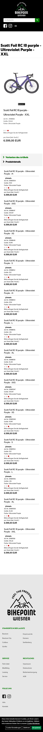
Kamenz (26, 638)
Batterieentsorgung (30, 672)
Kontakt (5, 707)
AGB (24, 676)
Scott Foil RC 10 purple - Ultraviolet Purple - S (19, 262)
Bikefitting (5, 668)
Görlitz (4, 647)
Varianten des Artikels (15, 157)
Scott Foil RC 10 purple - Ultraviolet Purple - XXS (19, 202)
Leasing (5, 672)
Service (4, 676)
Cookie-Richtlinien (33, 724)
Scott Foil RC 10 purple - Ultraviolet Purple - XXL (21, 50)
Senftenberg (27, 642)
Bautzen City (6, 638)
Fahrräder (6, 664)
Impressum (27, 664)
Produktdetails (12, 162)
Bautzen (5, 634)
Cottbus (5, 642)
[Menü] (15, 26)
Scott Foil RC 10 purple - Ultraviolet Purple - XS (19, 232)
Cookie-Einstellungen (13, 728)
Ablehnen (26, 728)
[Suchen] (37, 20)
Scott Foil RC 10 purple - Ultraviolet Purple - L (19, 321)
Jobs (3, 702)
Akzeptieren (36, 728)
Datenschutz (27, 668)
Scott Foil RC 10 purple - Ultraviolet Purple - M (19, 172)
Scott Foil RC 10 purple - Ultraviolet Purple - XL (19, 351)
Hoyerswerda (27, 634)
